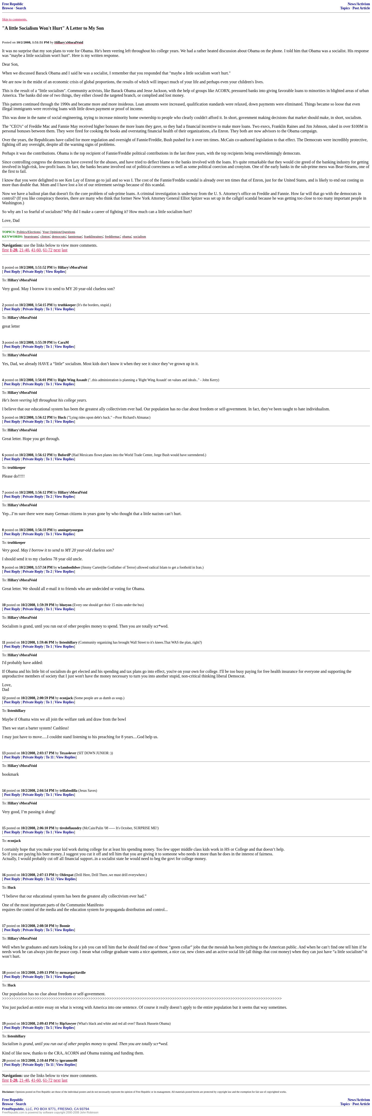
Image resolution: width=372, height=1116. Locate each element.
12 (4, 698)
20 (4, 1060)
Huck (62, 417)
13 (4, 753)
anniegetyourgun (70, 530)
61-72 (47, 250)
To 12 (50, 879)
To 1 (49, 309)
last (64, 250)
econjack (66, 698)
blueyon (66, 605)
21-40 (24, 250)
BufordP (64, 455)
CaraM (63, 342)
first (5, 250)
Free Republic (12, 4)
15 (4, 828)
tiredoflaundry (71, 828)
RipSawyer (68, 1023)
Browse (7, 8)
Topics (345, 8)
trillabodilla (69, 791)
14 (4, 791)
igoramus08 (68, 1060)
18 (4, 973)
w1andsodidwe (69, 567)
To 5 (49, 930)
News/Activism (359, 4)
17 (4, 926)
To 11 (50, 757)
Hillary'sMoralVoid (72, 267)
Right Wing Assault (72, 380)
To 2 (49, 497)
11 (3, 642)
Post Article (361, 8)
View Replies (55, 272)
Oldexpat (67, 875)
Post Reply (12, 272)
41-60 (36, 250)
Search (21, 8)
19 (4, 1023)
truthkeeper (67, 305)
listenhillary (68, 642)
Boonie (65, 926)
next (57, 250)
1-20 (13, 250)
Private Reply (33, 272)
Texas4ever (68, 753)
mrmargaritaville (73, 973)
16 (4, 875)
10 (4, 605)
